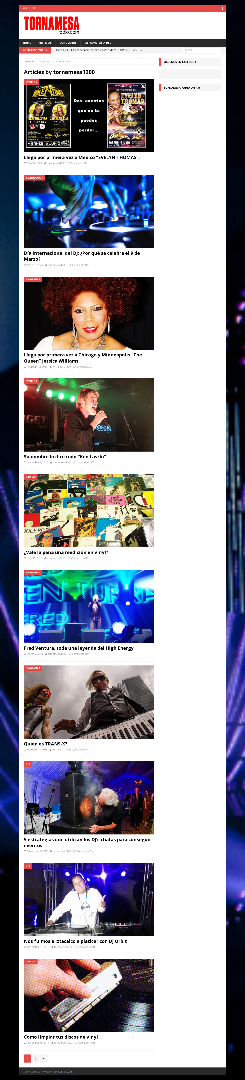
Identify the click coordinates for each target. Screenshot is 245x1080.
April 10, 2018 (34, 557)
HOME (27, 42)
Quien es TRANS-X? (45, 743)
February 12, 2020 (37, 366)
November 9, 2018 (37, 462)
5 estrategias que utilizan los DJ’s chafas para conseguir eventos (87, 842)
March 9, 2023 (35, 264)
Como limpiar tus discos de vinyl (61, 1036)
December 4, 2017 (37, 850)
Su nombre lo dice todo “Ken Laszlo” (65, 456)
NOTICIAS (45, 42)
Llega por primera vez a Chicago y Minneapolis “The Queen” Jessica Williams (83, 357)
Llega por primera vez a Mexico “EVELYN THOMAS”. (82, 157)
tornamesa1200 (56, 163)
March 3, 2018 (35, 653)
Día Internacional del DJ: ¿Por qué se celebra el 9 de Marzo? (82, 256)
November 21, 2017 (38, 946)
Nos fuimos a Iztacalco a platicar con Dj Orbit (75, 940)
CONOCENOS (68, 42)
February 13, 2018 (37, 749)
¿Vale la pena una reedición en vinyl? (66, 552)
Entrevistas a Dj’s (97, 42)
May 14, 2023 (34, 163)
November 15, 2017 (38, 1042)
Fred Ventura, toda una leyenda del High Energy (79, 647)
